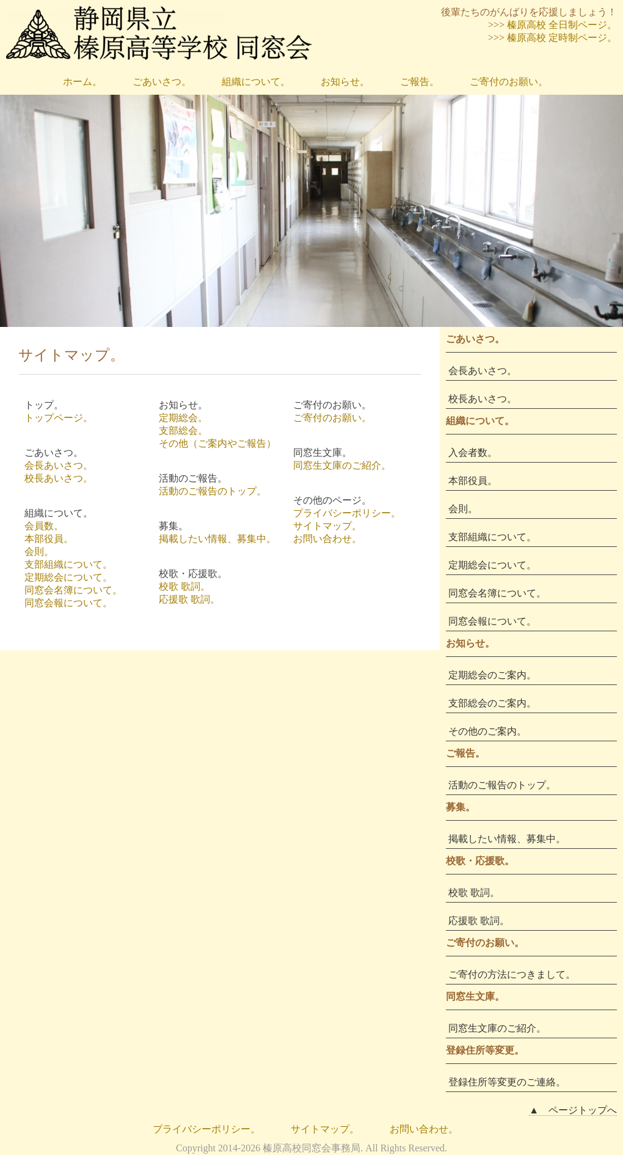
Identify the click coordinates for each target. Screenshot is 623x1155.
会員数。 (44, 526)
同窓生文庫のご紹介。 (342, 465)
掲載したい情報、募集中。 (217, 539)
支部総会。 (183, 430)
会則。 (39, 551)
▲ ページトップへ (573, 1110)
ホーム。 (82, 81)
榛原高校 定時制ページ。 (562, 37)
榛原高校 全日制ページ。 (562, 25)
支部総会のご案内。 (492, 703)
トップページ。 (58, 418)
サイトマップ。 (327, 526)
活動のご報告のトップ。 (212, 491)
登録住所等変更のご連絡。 (507, 1082)
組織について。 (256, 81)
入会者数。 (472, 452)
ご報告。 (419, 81)
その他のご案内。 (487, 731)
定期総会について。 (68, 577)
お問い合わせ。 (327, 539)
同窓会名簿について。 (73, 590)
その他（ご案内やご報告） (217, 443)
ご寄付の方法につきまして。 (511, 974)
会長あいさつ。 (58, 465)
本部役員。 (48, 539)
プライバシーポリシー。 (347, 513)
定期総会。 (183, 418)
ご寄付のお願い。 (509, 81)
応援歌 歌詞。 (189, 599)
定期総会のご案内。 (492, 675)
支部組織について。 (68, 564)
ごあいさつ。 (162, 81)
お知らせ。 (345, 81)
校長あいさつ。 (58, 478)
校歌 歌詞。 (184, 586)
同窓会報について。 (68, 603)
